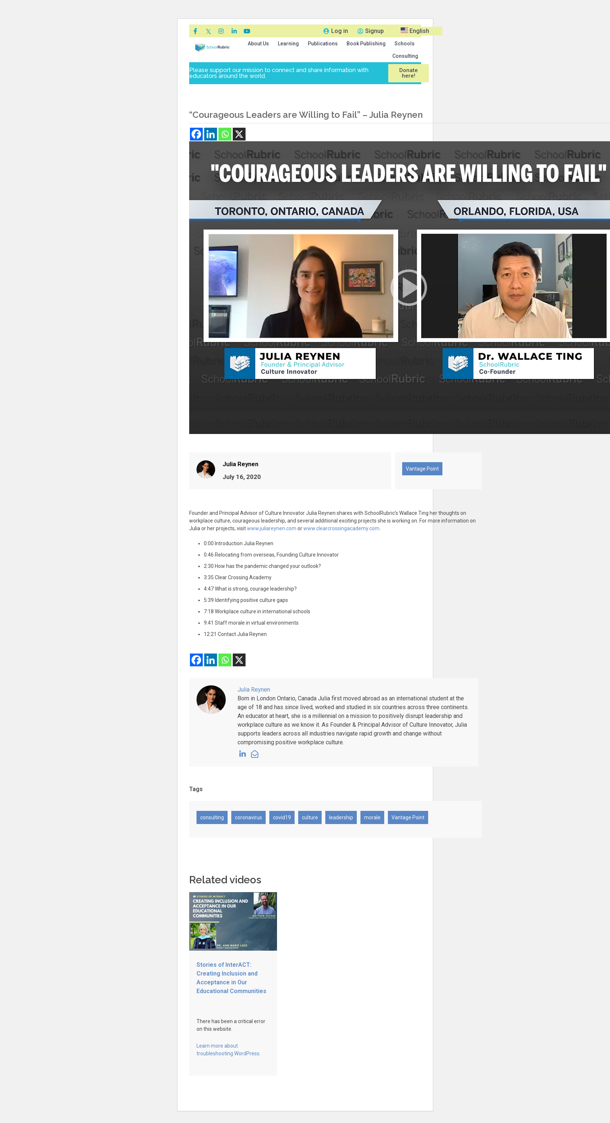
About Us (258, 43)
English (415, 30)
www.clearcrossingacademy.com (341, 528)
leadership (341, 817)
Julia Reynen (240, 464)
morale (372, 817)
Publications (323, 43)
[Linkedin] (210, 134)
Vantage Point (422, 469)
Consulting (405, 56)
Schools (404, 43)
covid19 (282, 817)
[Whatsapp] (224, 134)
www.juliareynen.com (271, 528)
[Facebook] (196, 134)
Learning (288, 43)
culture (310, 817)
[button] (258, 43)
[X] (239, 134)
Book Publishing (366, 43)
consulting (212, 817)
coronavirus (248, 817)
